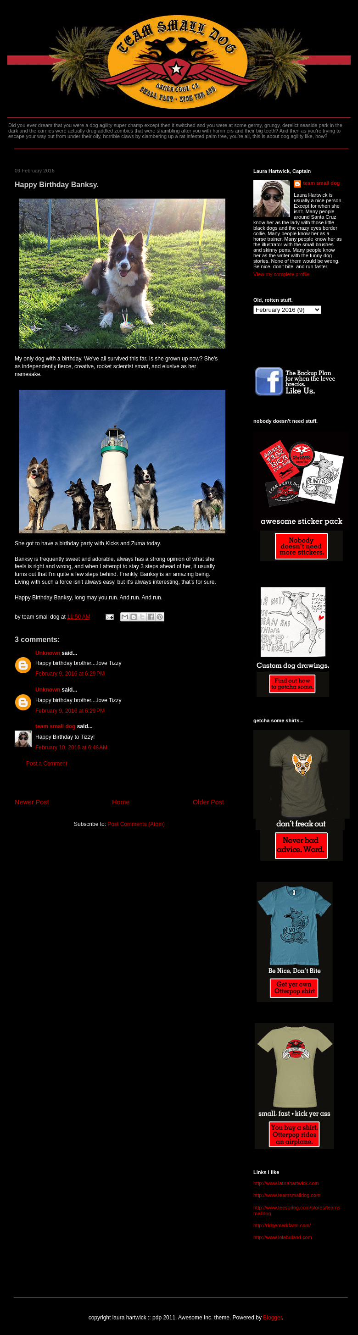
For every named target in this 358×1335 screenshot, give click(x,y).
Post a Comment (46, 763)
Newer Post (32, 802)
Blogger (272, 1317)
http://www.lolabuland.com (282, 1237)
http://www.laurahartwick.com (286, 1183)
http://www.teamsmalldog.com (286, 1195)
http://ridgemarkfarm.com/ (282, 1225)
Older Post (208, 802)
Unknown (47, 653)
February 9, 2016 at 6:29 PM (70, 673)
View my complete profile (281, 274)
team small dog (55, 726)
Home (120, 802)
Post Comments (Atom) (136, 824)
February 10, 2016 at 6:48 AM (71, 747)
